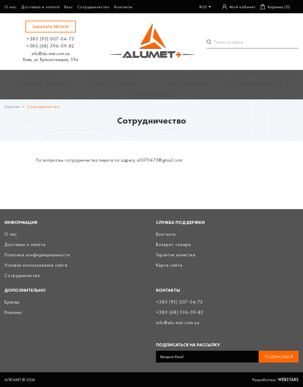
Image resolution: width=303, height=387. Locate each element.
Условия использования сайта (35, 265)
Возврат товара (173, 244)
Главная (12, 114)
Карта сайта (169, 265)
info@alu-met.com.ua (51, 54)
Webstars (288, 380)
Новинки (13, 312)
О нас (10, 6)
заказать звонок (50, 26)
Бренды (12, 302)
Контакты (123, 6)
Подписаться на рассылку (188, 345)
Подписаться (279, 356)
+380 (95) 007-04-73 (50, 39)
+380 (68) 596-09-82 (50, 46)
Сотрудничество (93, 6)
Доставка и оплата (40, 6)
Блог (68, 6)
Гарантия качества (175, 255)
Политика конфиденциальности (37, 255)
